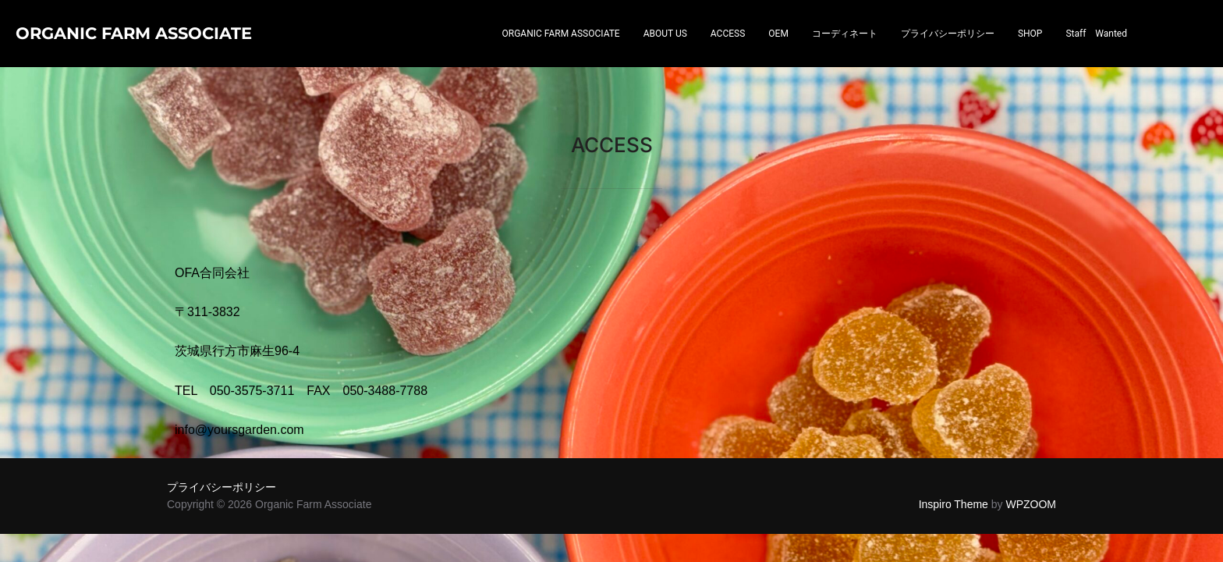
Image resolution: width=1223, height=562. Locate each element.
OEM (778, 50)
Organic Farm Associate (100, 50)
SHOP (1030, 50)
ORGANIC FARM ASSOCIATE (561, 50)
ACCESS (728, 50)
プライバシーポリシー (947, 50)
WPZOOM (1030, 471)
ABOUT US (665, 50)
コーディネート (844, 50)
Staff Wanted (1096, 50)
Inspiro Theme (953, 471)
